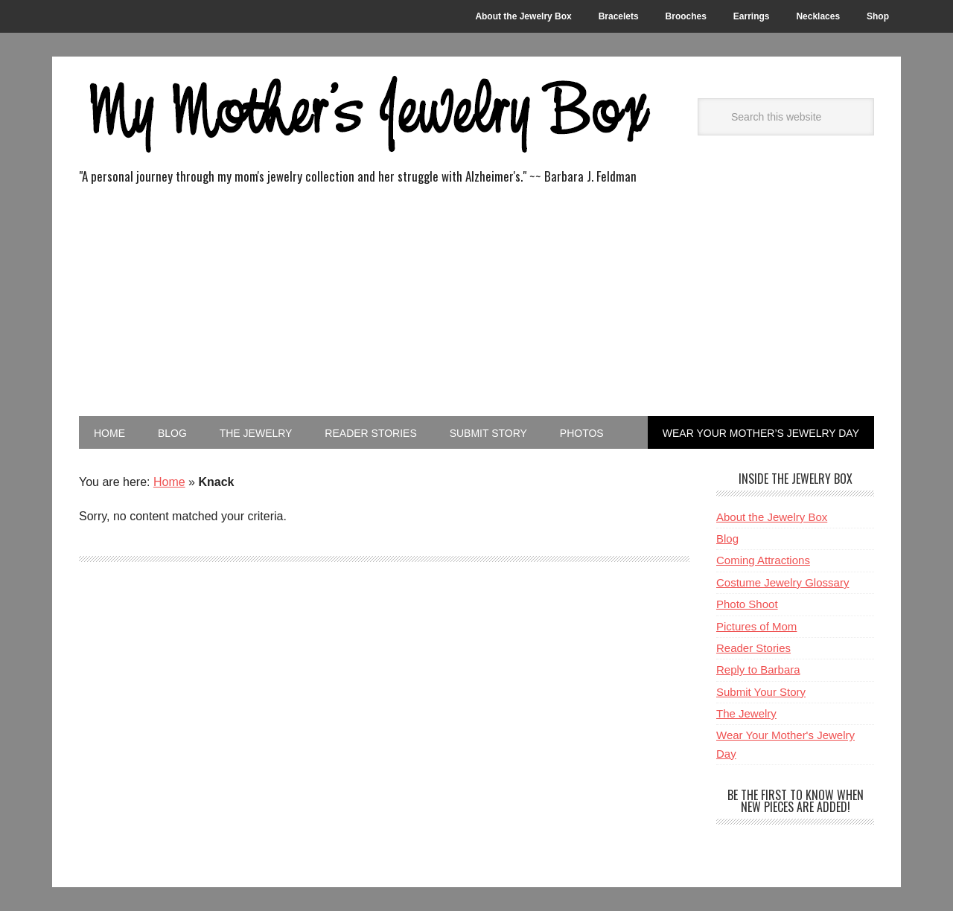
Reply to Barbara (758, 669)
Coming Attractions (763, 560)
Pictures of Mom (756, 626)
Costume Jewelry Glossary (782, 582)
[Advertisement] (476, 304)
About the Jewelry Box (771, 517)
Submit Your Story (761, 691)
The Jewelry (746, 713)
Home (169, 482)
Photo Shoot (747, 604)
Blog (727, 538)
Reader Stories (753, 648)
